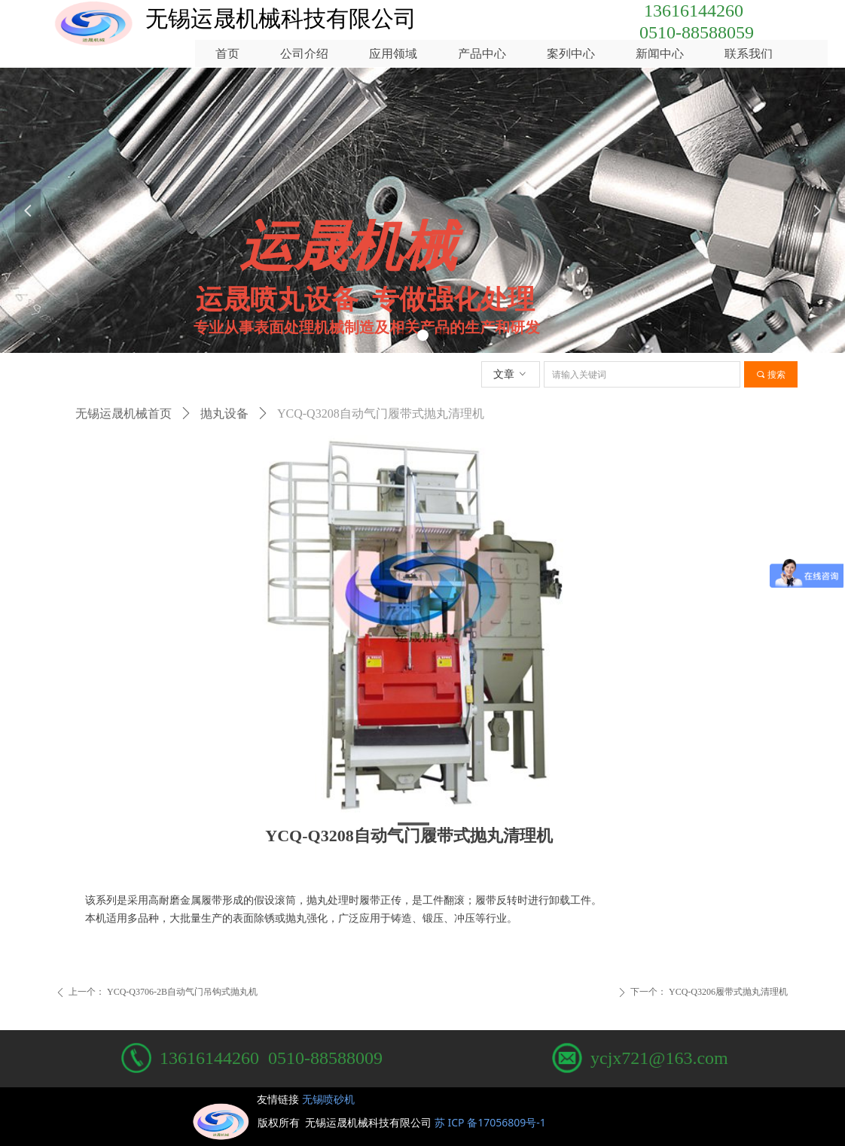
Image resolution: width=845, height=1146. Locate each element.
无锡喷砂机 (328, 1099)
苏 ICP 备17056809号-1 (493, 1122)
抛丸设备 (224, 413)
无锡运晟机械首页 (123, 413)
